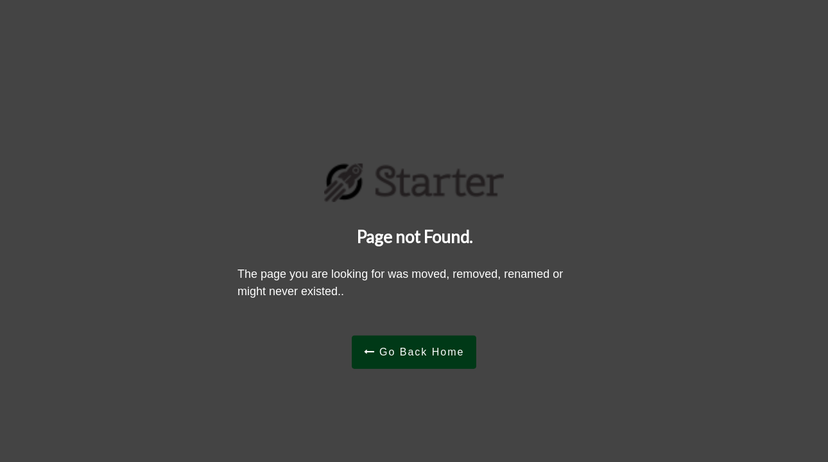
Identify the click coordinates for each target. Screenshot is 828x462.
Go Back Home (414, 351)
